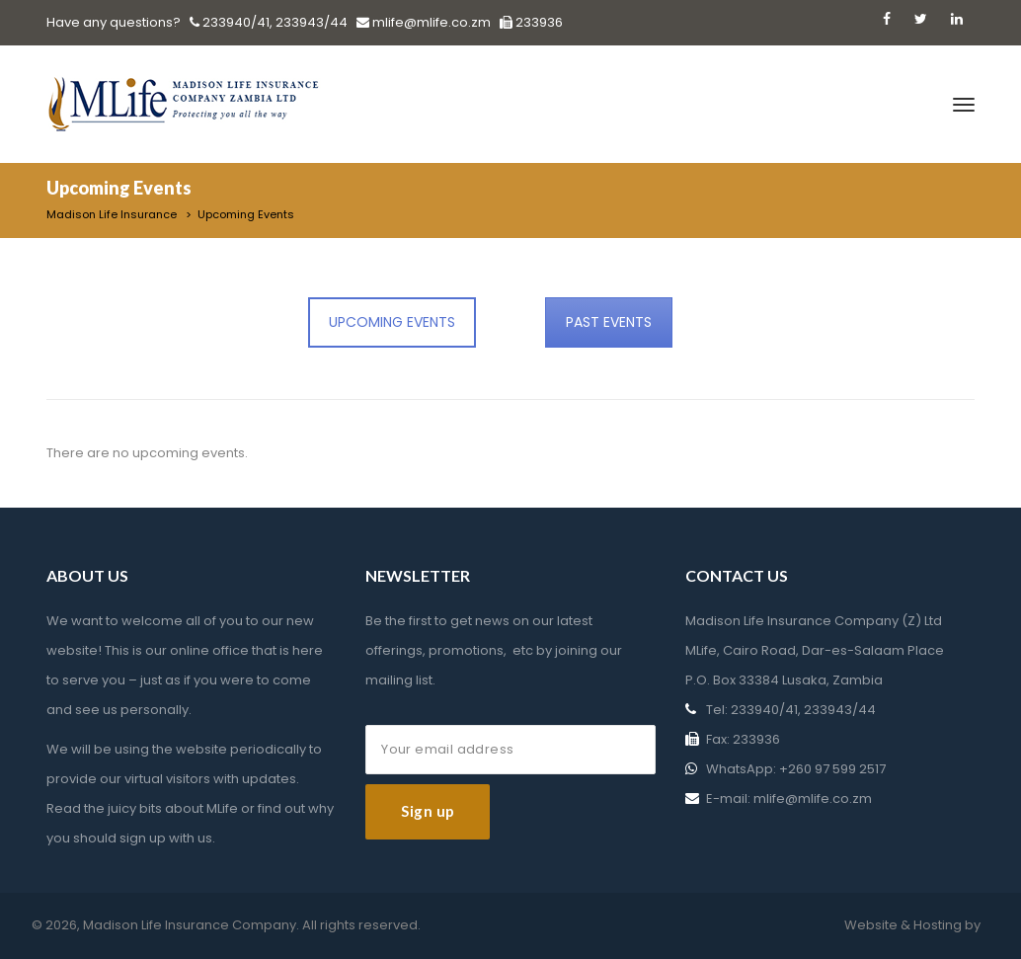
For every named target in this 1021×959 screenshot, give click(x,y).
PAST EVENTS (609, 322)
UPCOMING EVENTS (392, 322)
